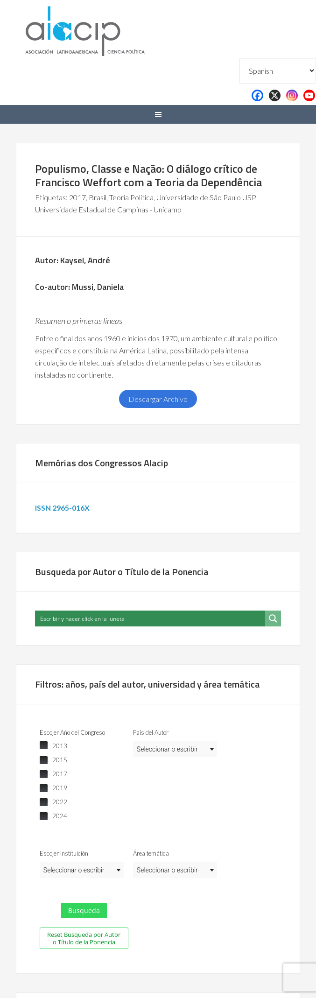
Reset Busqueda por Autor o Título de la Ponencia (83, 938)
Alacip (107, 29)
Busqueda (84, 910)
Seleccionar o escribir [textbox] (167, 749)
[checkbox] (81, 746)
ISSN (63, 507)
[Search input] (150, 618)
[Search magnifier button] (273, 618)
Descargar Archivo (158, 398)
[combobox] (175, 749)
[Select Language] (277, 71)
